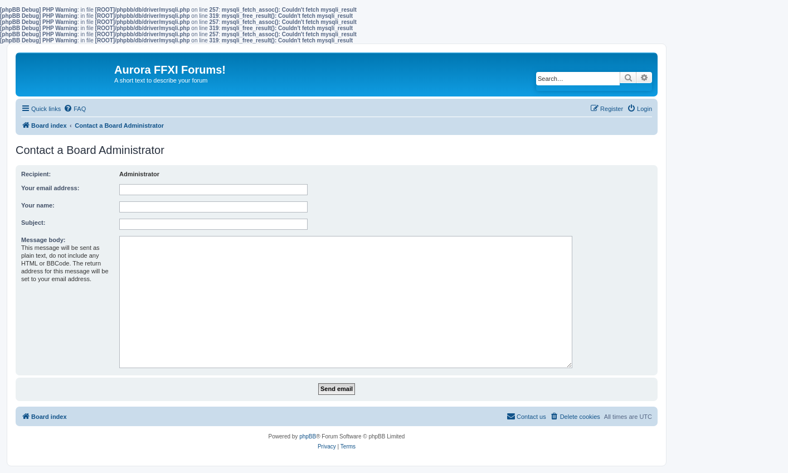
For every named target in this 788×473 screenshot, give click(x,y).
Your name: (38, 205)
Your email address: (50, 188)
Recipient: (36, 174)
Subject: (33, 222)
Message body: (43, 239)
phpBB (307, 436)
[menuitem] (75, 108)
